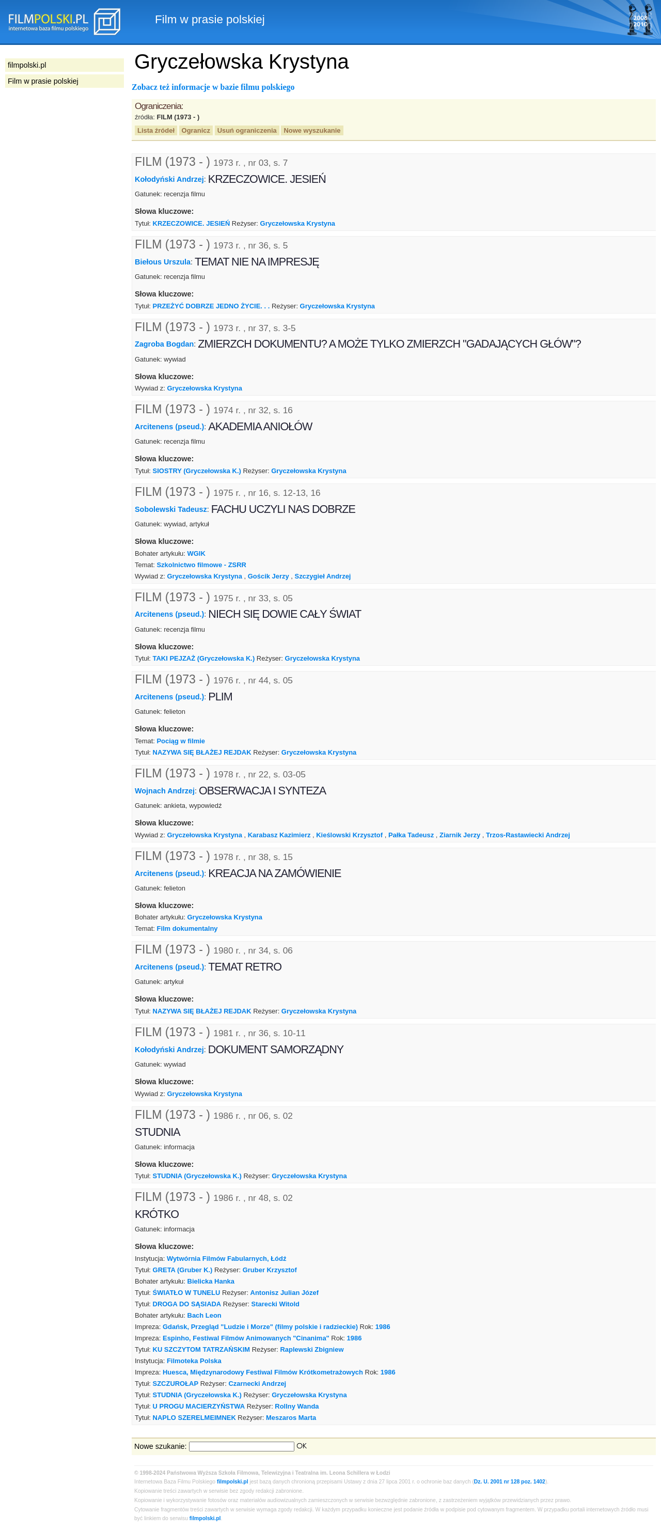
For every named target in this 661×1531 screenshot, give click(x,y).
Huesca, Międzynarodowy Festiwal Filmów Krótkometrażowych (263, 1372)
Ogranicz (196, 130)
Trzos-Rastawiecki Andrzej (528, 835)
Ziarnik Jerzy (459, 835)
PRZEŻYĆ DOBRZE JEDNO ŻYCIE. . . (211, 306)
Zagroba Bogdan (164, 344)
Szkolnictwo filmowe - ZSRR (201, 565)
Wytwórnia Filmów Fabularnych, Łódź (227, 1258)
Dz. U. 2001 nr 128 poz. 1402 (509, 1482)
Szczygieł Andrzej (323, 576)
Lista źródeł (156, 130)
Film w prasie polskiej (43, 81)
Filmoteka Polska (194, 1361)
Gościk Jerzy (268, 576)
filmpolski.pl (232, 1482)
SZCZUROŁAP (176, 1383)
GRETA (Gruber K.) (183, 1270)
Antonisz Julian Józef (284, 1292)
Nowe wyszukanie (312, 130)
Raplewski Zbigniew (311, 1349)
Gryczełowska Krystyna (297, 223)
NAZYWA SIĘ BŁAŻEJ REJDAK (202, 752)
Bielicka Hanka (210, 1281)
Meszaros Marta (291, 1417)
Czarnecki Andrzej (257, 1383)
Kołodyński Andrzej (169, 179)
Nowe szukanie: (160, 1446)
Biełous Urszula (163, 262)
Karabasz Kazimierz (279, 835)
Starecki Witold (275, 1304)
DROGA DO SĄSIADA (187, 1304)
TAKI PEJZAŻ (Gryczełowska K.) (204, 658)
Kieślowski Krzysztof (349, 835)
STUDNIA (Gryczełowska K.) (197, 1176)
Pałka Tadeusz (411, 835)
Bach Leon (204, 1315)
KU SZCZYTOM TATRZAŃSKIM (201, 1349)
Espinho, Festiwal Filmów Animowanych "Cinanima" (246, 1338)
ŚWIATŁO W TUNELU (187, 1292)
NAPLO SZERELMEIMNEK (194, 1417)
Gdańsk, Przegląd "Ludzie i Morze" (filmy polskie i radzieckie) (260, 1327)
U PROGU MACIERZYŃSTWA (199, 1406)
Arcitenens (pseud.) (169, 427)
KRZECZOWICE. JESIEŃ (191, 223)
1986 (382, 1327)
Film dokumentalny (186, 928)
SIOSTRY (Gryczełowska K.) (197, 471)
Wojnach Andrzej (165, 791)
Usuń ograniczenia (247, 130)
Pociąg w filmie (180, 741)
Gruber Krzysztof (270, 1270)
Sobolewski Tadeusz (171, 509)
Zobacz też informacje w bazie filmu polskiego (213, 87)
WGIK (196, 553)
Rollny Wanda (297, 1406)
